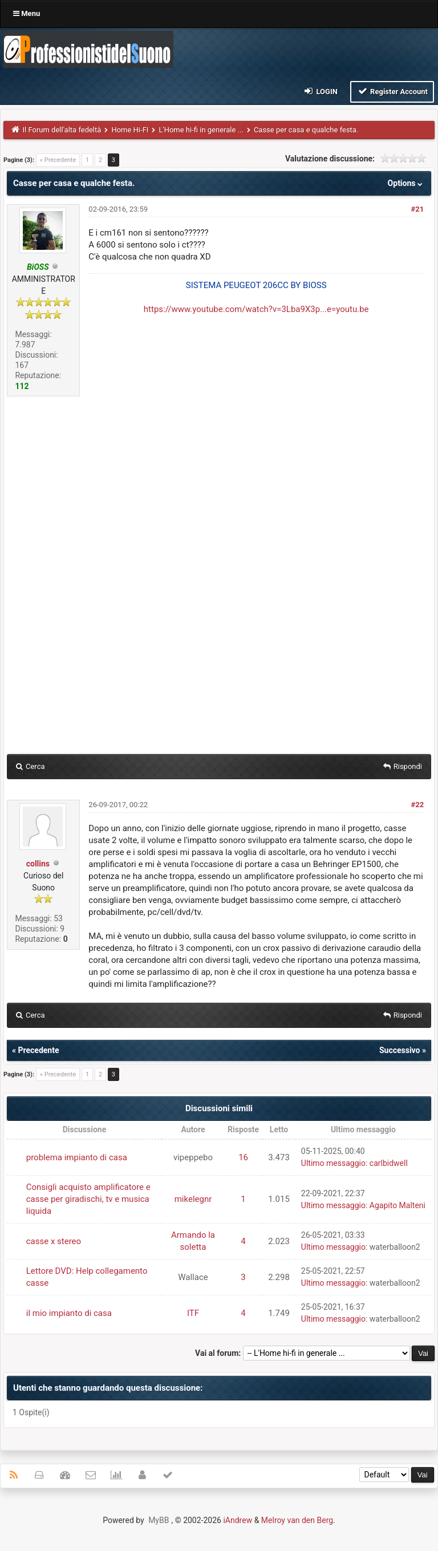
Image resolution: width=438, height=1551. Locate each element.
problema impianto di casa (76, 1157)
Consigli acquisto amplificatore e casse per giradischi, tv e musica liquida (88, 1199)
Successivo (399, 1050)
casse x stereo (53, 1241)
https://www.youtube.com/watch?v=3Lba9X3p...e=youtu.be (256, 309)
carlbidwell (389, 1163)
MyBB (158, 1520)
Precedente (38, 1050)
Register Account (392, 91)
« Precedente (58, 160)
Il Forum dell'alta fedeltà (62, 129)
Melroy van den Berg (297, 1520)
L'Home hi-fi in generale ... (201, 129)
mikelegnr (193, 1199)
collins (38, 863)
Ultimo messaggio (333, 1163)
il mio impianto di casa (69, 1313)
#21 (417, 209)
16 (243, 1157)
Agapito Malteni (397, 1205)
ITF (193, 1313)
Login (320, 91)
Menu (26, 13)
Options (406, 183)
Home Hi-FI (129, 129)
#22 (417, 804)
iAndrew (237, 1520)
